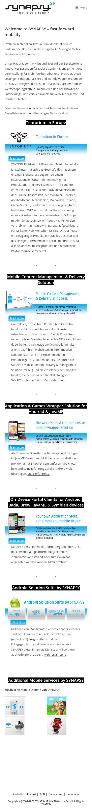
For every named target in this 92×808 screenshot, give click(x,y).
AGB (42, 794)
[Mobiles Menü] (81, 7)
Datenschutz (56, 794)
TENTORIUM (19, 164)
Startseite (17, 794)
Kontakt (31, 794)
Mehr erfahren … (55, 380)
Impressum (73, 794)
